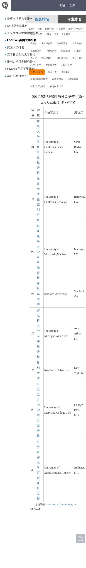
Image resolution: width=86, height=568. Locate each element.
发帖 (62, 5)
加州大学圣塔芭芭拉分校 (38, 147)
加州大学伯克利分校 (38, 199)
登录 (73, 5)
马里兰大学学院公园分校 (38, 410)
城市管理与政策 (37, 86)
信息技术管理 (56, 86)
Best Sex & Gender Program (62, 504)
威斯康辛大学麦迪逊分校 (38, 252)
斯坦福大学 (38, 294)
